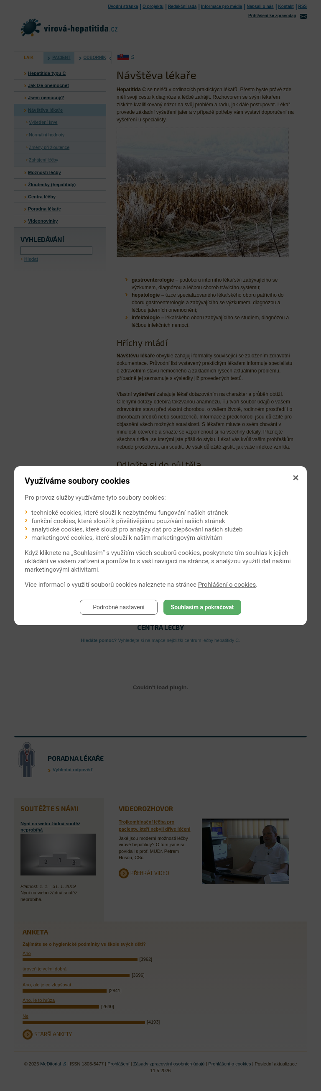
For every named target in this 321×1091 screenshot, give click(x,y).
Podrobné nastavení (119, 607)
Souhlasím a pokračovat (202, 607)
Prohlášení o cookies (227, 584)
